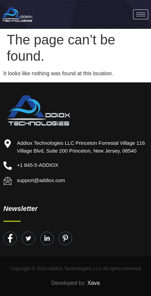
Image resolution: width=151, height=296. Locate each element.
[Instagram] (65, 238)
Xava (93, 283)
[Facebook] (10, 238)
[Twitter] (28, 238)
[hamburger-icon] (140, 14)
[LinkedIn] (47, 238)
